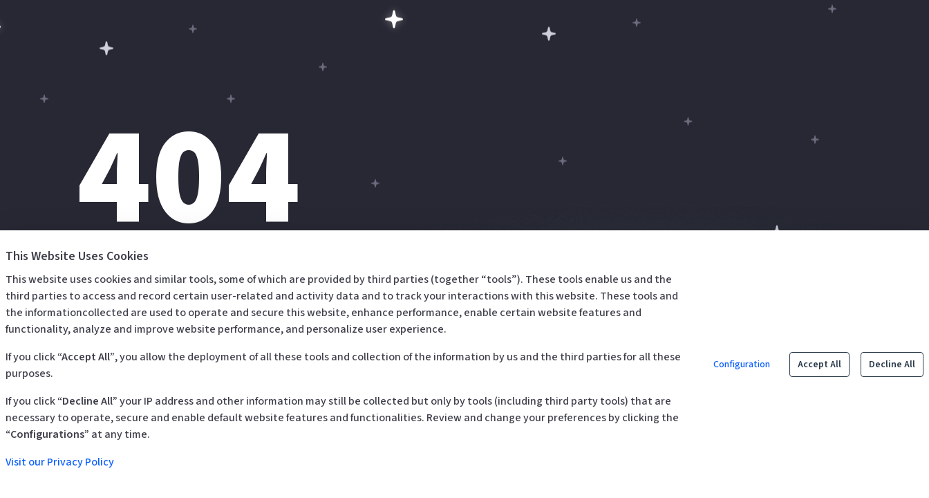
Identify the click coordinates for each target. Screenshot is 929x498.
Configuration (741, 364)
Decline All (892, 364)
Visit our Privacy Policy (60, 462)
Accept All (819, 364)
